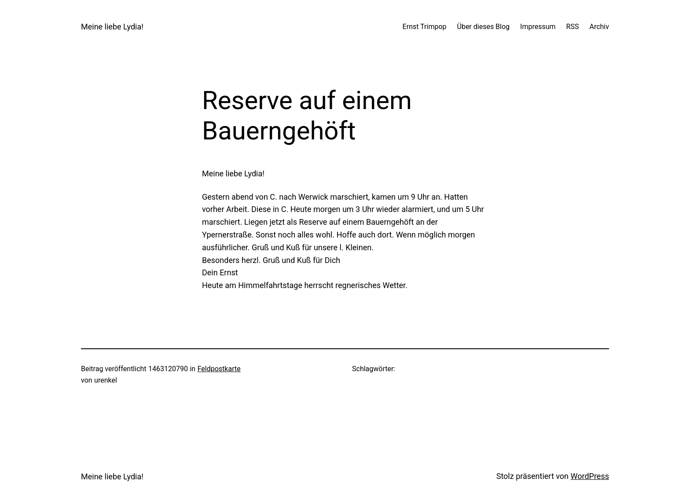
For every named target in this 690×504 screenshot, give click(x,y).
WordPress (590, 476)
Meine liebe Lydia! (112, 26)
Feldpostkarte (219, 369)
